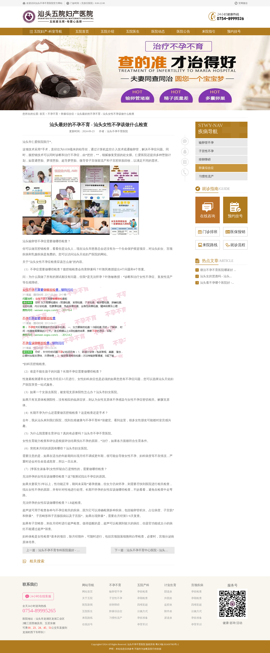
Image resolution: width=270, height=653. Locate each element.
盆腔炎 (168, 604)
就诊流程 (235, 244)
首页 (42, 113)
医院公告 (183, 31)
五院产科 (143, 585)
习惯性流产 (206, 176)
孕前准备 (142, 617)
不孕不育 (53, 113)
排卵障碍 (205, 159)
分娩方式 (142, 611)
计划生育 (170, 585)
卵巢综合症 (67, 113)
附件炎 (168, 611)
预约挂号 (234, 31)
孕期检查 (142, 598)
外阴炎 (168, 598)
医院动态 (158, 31)
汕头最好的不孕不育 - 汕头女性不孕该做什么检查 (105, 113)
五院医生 (133, 31)
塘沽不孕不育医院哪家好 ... (218, 269)
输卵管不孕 (206, 142)
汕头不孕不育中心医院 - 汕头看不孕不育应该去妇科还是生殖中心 (170, 550)
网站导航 (88, 585)
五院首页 (82, 31)
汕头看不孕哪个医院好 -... (217, 282)
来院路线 (208, 244)
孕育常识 (142, 624)
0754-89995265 (39, 610)
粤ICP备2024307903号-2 (167, 644)
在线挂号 (87, 624)
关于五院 (87, 598)
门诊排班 (208, 231)
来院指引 (208, 31)
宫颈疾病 (197, 585)
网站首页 (87, 591)
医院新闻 (87, 604)
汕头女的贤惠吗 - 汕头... (216, 276)
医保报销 (235, 231)
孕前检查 (142, 591)
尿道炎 (168, 617)
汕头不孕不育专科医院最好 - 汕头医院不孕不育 (69, 550)
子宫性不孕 (206, 151)
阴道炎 (168, 591)
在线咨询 (207, 209)
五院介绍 (107, 31)
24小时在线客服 (38, 596)
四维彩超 (142, 604)
